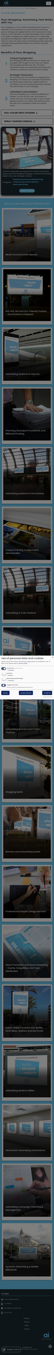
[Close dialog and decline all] (52, 657)
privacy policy (23, 663)
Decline (5, 693)
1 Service (10, 675)
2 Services (10, 670)
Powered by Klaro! (47, 696)
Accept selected (26, 693)
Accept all (47, 693)
